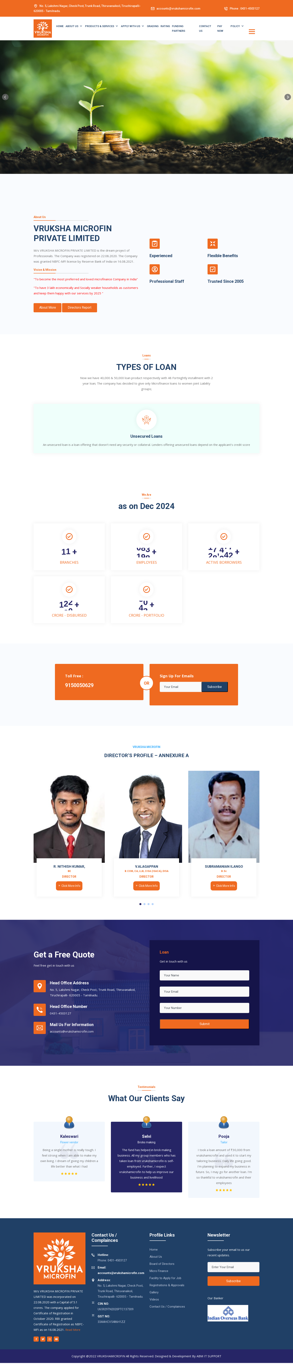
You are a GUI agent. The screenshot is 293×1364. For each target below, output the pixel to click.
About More (48, 308)
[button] (140, 905)
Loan (164, 953)
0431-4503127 (249, 8)
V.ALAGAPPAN (146, 869)
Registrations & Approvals (167, 1286)
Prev (5, 97)
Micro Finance (159, 1272)
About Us (72, 26)
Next (287, 97)
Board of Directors (162, 1265)
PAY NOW (220, 28)
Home (59, 26)
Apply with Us (131, 26)
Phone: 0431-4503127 (109, 1258)
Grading (153, 26)
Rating (165, 26)
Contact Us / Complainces (167, 1308)
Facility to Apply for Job (165, 1279)
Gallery (154, 1293)
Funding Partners (178, 28)
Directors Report (81, 308)
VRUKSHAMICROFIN (110, 1357)
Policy (236, 26)
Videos (154, 1301)
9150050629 (79, 686)
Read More (73, 1331)
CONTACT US (205, 28)
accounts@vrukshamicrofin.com (178, 8)
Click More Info (69, 886)
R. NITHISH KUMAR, (69, 869)
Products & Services (100, 26)
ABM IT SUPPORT (209, 1357)
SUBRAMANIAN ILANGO (224, 869)
